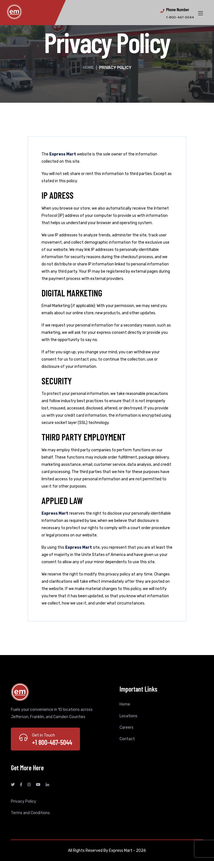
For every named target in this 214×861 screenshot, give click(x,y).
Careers (126, 727)
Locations (128, 716)
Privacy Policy (23, 801)
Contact (127, 738)
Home (88, 67)
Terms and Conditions (30, 812)
